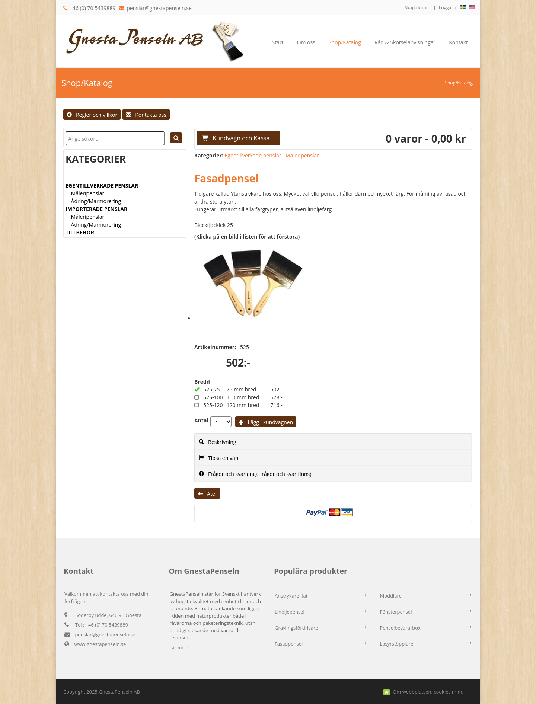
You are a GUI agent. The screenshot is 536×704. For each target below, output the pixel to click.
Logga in (447, 7)
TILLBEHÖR (80, 232)
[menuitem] (306, 42)
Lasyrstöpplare (397, 643)
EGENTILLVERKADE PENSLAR (102, 185)
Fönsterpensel (396, 611)
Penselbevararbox (400, 627)
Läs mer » (180, 647)
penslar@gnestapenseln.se (159, 8)
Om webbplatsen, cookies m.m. (428, 691)
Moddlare (391, 595)
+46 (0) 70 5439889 (89, 8)
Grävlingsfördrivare (296, 627)
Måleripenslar (88, 193)
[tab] (333, 442)
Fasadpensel (289, 643)
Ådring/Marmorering (96, 201)
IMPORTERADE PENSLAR (96, 208)
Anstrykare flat (291, 595)
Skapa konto (417, 7)
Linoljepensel (289, 611)
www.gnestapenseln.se (95, 644)
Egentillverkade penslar (253, 155)
